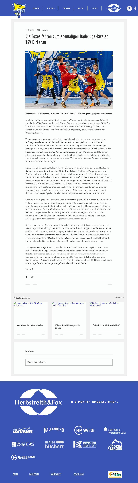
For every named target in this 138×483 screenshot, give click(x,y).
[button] (66, 8)
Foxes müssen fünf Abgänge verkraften (30, 325)
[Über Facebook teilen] (26, 277)
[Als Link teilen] (32, 277)
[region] (129, 8)
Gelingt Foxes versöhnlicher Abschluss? (106, 325)
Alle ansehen (119, 297)
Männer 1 (29, 269)
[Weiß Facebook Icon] (135, 8)
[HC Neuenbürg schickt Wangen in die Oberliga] (69, 311)
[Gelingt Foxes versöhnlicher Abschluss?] (107, 311)
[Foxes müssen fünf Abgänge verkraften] (31, 311)
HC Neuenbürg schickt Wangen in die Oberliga (67, 326)
